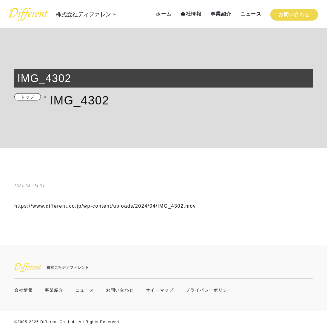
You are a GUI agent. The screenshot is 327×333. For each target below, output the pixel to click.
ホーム (164, 13)
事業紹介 (221, 13)
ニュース (250, 13)
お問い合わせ (294, 14)
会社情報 (191, 13)
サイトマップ (160, 290)
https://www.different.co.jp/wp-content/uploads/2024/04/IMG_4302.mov (105, 206)
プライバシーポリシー (209, 290)
